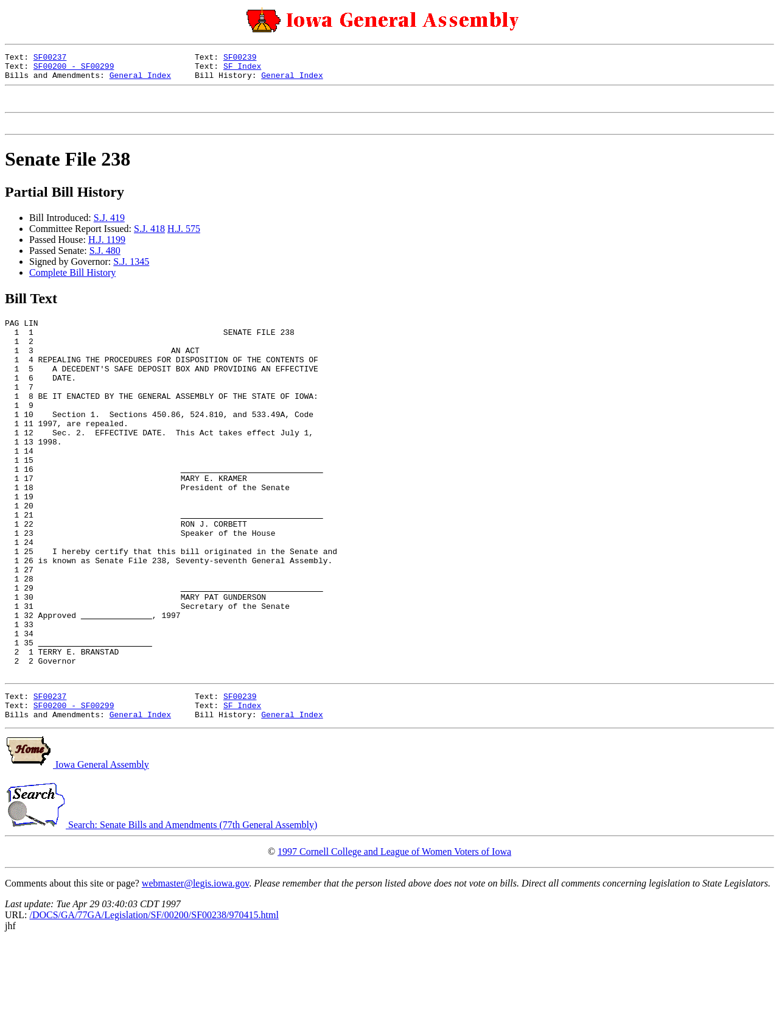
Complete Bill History (72, 283)
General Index (140, 80)
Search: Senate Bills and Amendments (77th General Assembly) (161, 912)
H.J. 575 (183, 239)
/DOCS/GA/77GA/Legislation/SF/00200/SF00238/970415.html (153, 1002)
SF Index (242, 69)
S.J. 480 (105, 261)
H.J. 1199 (106, 250)
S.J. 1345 (131, 272)
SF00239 (240, 58)
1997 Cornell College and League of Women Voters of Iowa (394, 939)
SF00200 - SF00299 (73, 69)
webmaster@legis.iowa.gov (195, 971)
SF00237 (50, 58)
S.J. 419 (109, 228)
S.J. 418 (149, 239)
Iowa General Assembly (77, 852)
